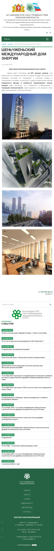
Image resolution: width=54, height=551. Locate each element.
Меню (7, 39)
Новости (10, 44)
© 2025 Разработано (24, 545)
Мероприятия (27, 508)
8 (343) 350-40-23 (34, 537)
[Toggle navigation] (47, 39)
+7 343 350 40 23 (45, 292)
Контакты (27, 512)
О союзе (27, 499)
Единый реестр (27, 503)
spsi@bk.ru (48, 294)
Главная (4, 44)
